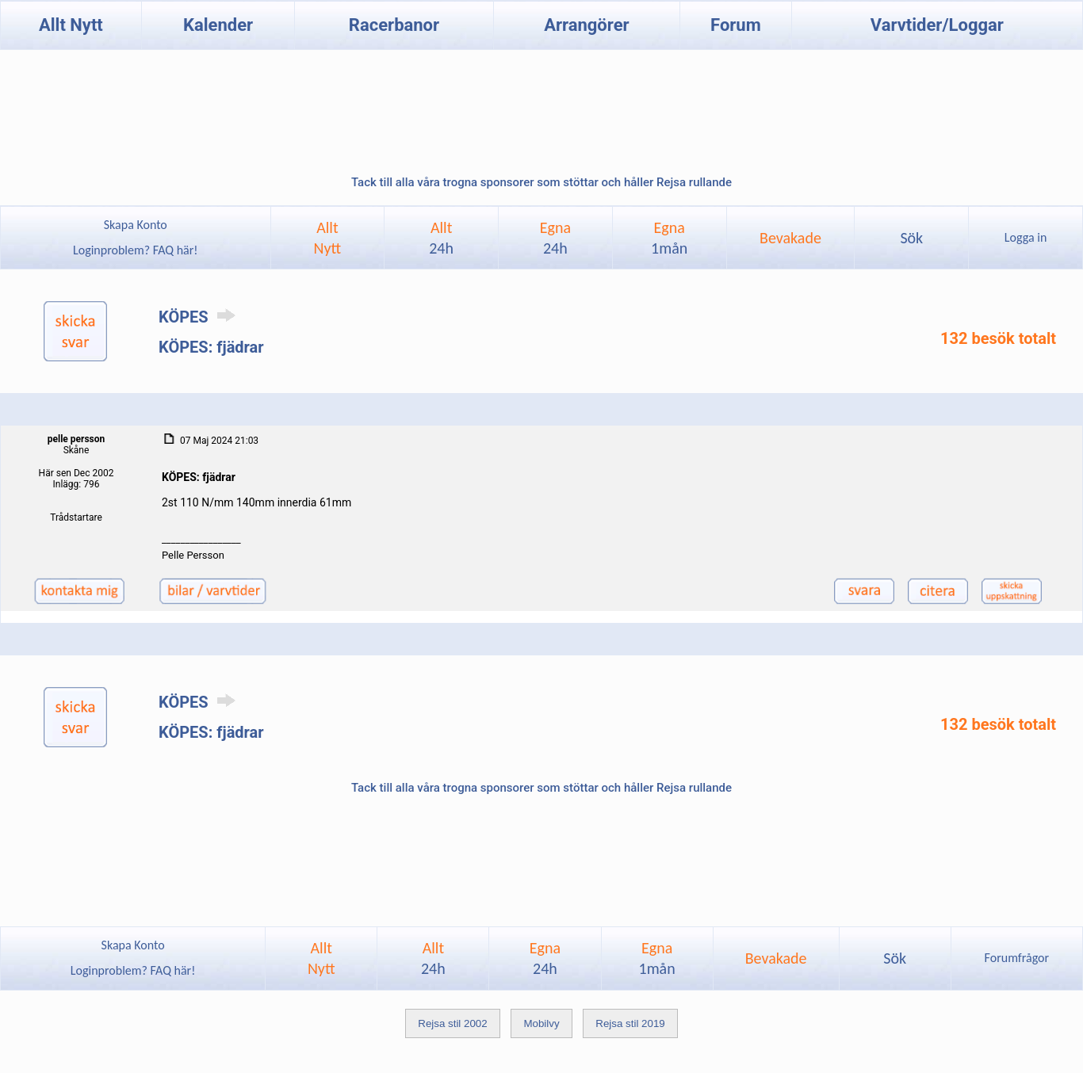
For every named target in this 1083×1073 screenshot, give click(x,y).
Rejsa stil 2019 (629, 1023)
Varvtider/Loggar (937, 25)
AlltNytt (328, 238)
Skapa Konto (135, 224)
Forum (735, 25)
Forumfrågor (1017, 957)
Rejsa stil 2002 (452, 1023)
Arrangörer (586, 25)
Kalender (218, 25)
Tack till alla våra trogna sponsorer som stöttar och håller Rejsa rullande (541, 182)
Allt (441, 238)
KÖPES (200, 316)
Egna (555, 238)
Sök (911, 237)
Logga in (1026, 237)
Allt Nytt (71, 25)
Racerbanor (394, 25)
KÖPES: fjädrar (211, 347)
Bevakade (790, 237)
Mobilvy (541, 1023)
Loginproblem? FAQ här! (135, 250)
